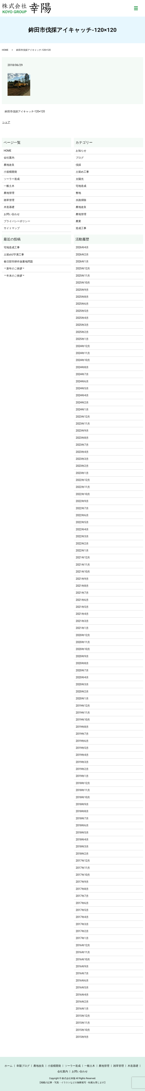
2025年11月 (83, 275)
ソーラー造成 (12, 178)
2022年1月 (82, 550)
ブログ (80, 157)
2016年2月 (82, 1001)
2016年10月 (83, 959)
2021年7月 (82, 592)
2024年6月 (82, 381)
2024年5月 (82, 388)
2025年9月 (82, 289)
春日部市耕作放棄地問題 (18, 261)
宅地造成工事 (12, 247)
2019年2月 (82, 769)
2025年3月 (82, 324)
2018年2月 (82, 853)
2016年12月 (83, 945)
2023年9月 (82, 430)
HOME (5, 50)
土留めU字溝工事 (14, 254)
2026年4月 (82, 247)
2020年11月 (83, 642)
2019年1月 (82, 775)
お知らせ (81, 150)
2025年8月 (82, 296)
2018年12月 (83, 783)
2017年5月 (82, 910)
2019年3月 (82, 762)
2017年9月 (82, 881)
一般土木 (9, 185)
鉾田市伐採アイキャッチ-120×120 (25, 111)
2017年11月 (83, 867)
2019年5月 (82, 747)
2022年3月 (82, 536)
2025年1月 (82, 338)
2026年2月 (82, 254)
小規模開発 (10, 171)
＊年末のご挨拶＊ (14, 275)
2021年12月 (83, 557)
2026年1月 (82, 261)
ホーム (8, 1065)
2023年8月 (82, 437)
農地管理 (9, 192)
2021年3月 (82, 621)
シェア (6, 122)
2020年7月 (82, 670)
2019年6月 (82, 740)
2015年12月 (83, 1015)
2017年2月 (82, 931)
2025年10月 (83, 282)
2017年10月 (83, 874)
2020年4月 (82, 677)
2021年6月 (82, 599)
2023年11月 (83, 423)
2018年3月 (82, 846)
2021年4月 (82, 613)
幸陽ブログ (23, 1065)
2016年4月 (82, 994)
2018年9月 (82, 804)
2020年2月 (82, 691)
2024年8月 (82, 367)
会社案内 (9, 157)
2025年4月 (82, 317)
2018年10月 (83, 797)
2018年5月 (82, 832)
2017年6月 (82, 903)
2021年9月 (82, 578)
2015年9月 (82, 1036)
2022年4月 (82, 529)
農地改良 (9, 164)
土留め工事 (82, 171)
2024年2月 (82, 402)
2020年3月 (82, 684)
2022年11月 (83, 486)
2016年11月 (83, 952)
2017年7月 (82, 895)
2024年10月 (83, 360)
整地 (78, 192)
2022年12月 (83, 479)
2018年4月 (82, 839)
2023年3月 (82, 458)
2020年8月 (82, 663)
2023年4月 (82, 451)
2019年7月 (82, 733)
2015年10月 (83, 1029)
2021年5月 (82, 606)
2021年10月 (83, 571)
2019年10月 (83, 719)
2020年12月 (83, 635)
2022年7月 (82, 508)
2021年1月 (82, 627)
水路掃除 (81, 200)
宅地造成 (81, 185)
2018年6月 (82, 825)
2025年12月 (83, 268)
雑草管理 (9, 200)
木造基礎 (9, 207)
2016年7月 (82, 973)
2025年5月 (82, 310)
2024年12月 (83, 346)
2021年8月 (82, 585)
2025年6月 (82, 303)
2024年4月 (82, 395)
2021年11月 (83, 564)
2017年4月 (82, 916)
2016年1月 (82, 1008)
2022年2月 (82, 543)
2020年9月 (82, 656)
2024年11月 (83, 353)
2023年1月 (82, 473)
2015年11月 (83, 1022)
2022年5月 (82, 522)
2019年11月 (83, 712)
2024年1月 (82, 409)
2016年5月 (82, 987)
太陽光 (80, 178)
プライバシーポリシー (17, 221)
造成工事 (81, 228)
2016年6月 (82, 980)
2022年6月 (82, 515)
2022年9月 (82, 501)
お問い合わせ (12, 214)
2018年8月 (82, 811)
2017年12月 (83, 860)
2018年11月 (83, 790)
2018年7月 (82, 818)
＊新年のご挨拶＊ (14, 268)
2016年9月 (82, 966)
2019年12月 (83, 705)
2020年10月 (83, 649)
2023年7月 (82, 444)
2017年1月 (82, 938)
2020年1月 (82, 698)
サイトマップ (12, 228)
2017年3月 (82, 924)
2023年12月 (83, 416)
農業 (78, 221)
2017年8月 (82, 888)
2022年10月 (83, 494)
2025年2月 (82, 332)
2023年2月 (82, 465)
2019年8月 (82, 726)
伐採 (78, 164)
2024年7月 (82, 374)
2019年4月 (82, 754)
